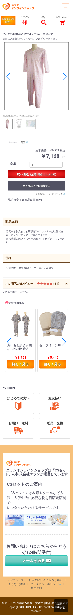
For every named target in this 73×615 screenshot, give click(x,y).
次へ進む (36, 174)
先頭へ (61, 606)
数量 (13, 163)
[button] (64, 76)
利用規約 (36, 588)
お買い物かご (62, 21)
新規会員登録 (8, 20)
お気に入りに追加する (36, 185)
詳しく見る (52, 364)
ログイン (24, 21)
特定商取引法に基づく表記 (45, 580)
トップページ (15, 580)
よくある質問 (16, 584)
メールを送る (36, 561)
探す (43, 21)
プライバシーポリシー (44, 584)
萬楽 (23, 142)
